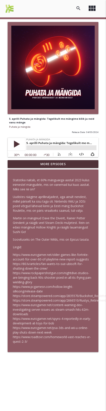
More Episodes (53, 164)
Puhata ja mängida (19, 126)
